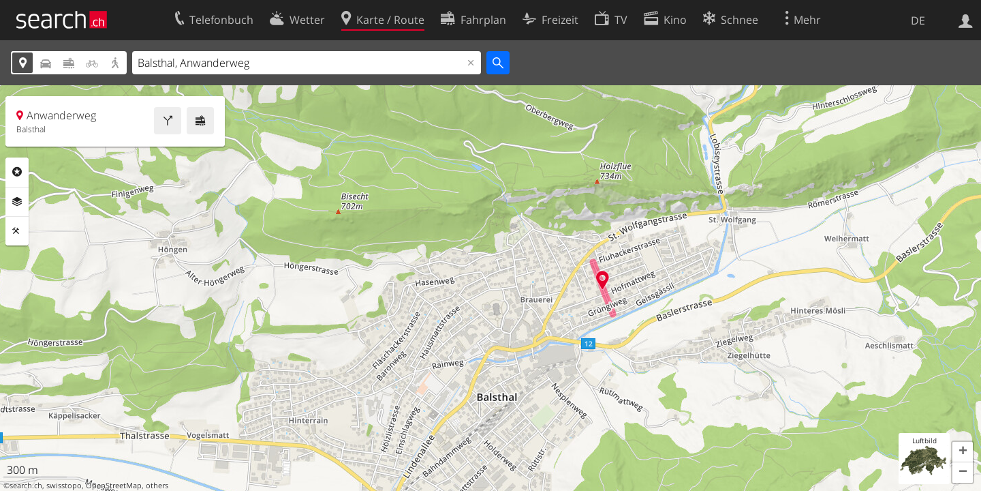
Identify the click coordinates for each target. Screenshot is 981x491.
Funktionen (17, 231)
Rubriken (17, 172)
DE (918, 20)
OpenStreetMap (114, 485)
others (157, 485)
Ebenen (17, 202)
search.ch (26, 485)
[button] (962, 452)
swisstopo (64, 485)
